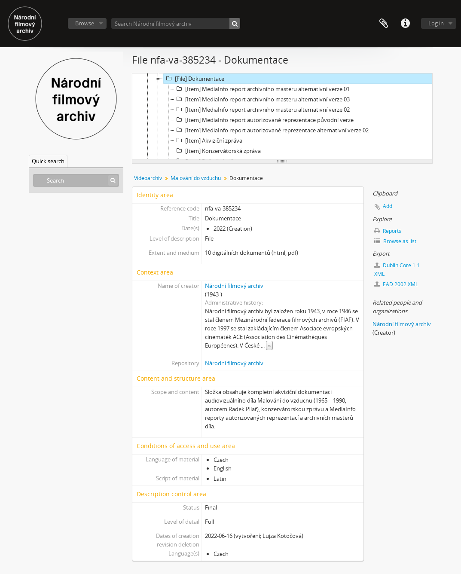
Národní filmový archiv (234, 286)
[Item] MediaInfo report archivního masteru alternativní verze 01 (262, 89)
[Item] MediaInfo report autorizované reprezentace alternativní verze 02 (271, 130)
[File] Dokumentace (194, 78)
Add (387, 206)
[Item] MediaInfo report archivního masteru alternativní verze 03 (262, 99)
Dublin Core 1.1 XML (397, 270)
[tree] (282, 116)
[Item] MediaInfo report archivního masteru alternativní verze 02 (262, 109)
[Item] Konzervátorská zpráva (217, 151)
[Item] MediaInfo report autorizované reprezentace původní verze (264, 120)
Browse (84, 23)
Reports (387, 231)
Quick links (405, 23)
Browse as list (395, 241)
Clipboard (383, 23)
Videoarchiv (148, 178)
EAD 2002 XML (396, 284)
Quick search (48, 161)
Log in (436, 23)
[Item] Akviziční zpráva (208, 140)
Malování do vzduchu (196, 178)
